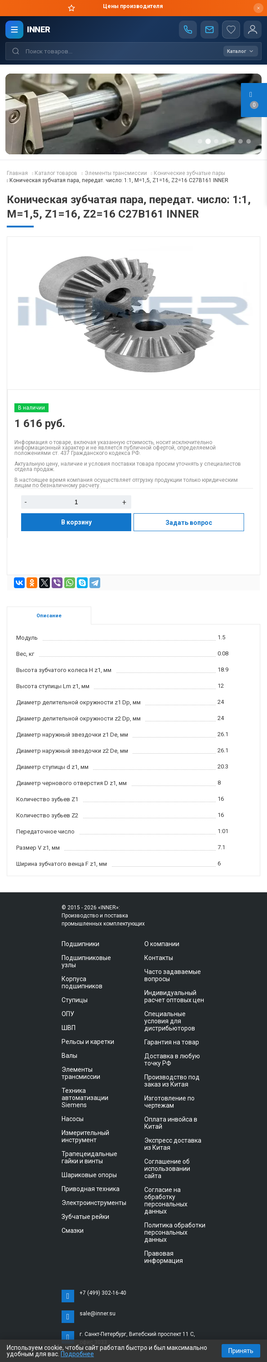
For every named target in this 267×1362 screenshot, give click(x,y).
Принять (241, 1350)
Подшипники (80, 943)
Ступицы (75, 1000)
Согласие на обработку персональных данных (165, 1200)
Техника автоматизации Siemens (85, 1098)
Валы (69, 1055)
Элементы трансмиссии (81, 1073)
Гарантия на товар (171, 1042)
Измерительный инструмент (85, 1136)
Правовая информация (163, 1257)
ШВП (69, 1027)
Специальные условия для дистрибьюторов (169, 1021)
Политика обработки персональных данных (174, 1232)
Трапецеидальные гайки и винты (89, 1157)
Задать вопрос (188, 522)
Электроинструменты (94, 1202)
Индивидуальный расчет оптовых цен (174, 996)
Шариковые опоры (89, 1175)
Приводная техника (91, 1188)
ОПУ (68, 1013)
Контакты (158, 957)
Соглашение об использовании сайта (167, 1168)
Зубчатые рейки (85, 1216)
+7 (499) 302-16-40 (103, 1293)
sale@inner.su (98, 1313)
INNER (38, 29)
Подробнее (77, 1354)
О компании (161, 943)
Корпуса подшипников (82, 982)
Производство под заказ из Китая (172, 1081)
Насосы (73, 1118)
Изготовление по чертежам (169, 1102)
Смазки (73, 1230)
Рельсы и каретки (88, 1041)
